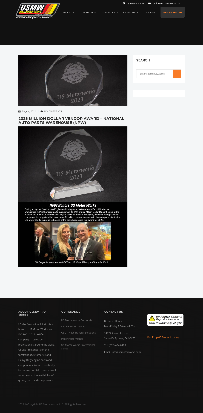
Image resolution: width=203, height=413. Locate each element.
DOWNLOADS (109, 12)
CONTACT (152, 12)
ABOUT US (68, 12)
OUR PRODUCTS (46, 12)
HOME (28, 12)
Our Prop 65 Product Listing (163, 337)
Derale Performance (72, 326)
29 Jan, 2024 (27, 111)
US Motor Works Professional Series (78, 346)
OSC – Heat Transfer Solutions (78, 332)
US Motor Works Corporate (76, 320)
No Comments (49, 111)
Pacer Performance (72, 338)
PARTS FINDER (172, 12)
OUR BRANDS (87, 12)
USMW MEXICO (132, 12)
